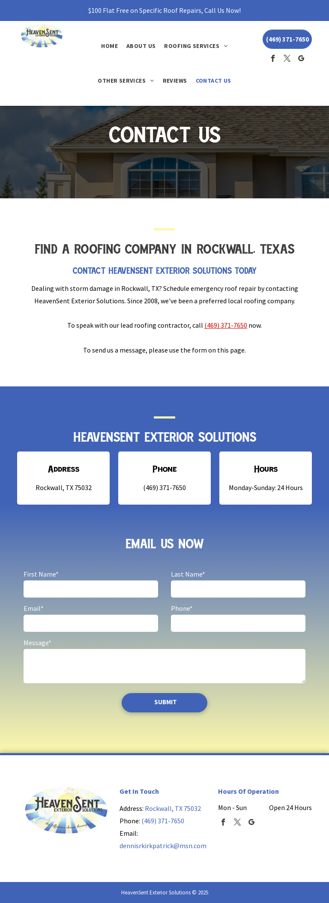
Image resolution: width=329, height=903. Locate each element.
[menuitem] (109, 46)
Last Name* (188, 574)
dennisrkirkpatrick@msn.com (163, 845)
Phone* (182, 608)
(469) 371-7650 (225, 325)
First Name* (41, 574)
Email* (34, 608)
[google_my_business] (301, 59)
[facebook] (273, 59)
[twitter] (287, 59)
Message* (37, 642)
